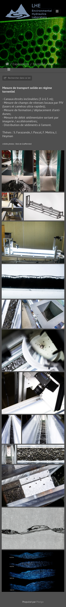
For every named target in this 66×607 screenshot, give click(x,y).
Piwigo (40, 601)
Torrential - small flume (46, 64)
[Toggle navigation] (57, 11)
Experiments (21, 64)
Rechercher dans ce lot (17, 77)
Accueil (7, 64)
